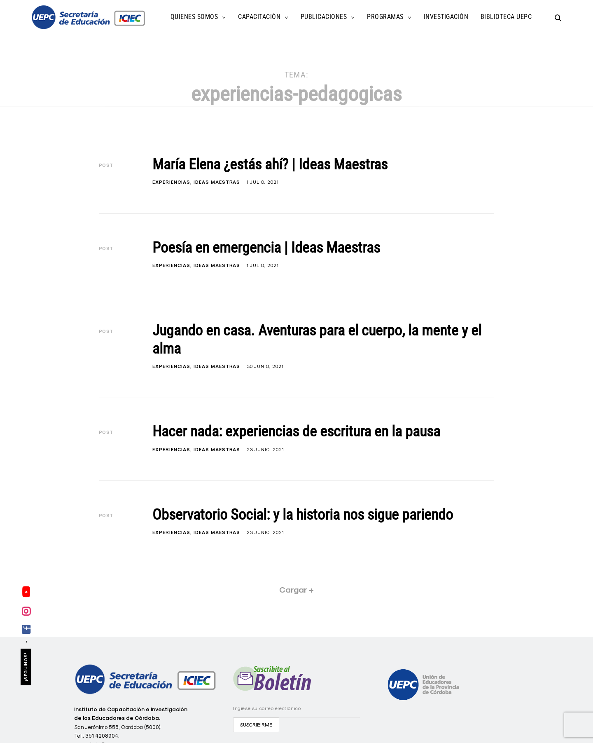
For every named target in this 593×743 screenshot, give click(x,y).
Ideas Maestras (217, 182)
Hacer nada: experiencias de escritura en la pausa (296, 431)
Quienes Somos (194, 17)
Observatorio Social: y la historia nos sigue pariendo (302, 514)
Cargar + (296, 589)
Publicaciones (324, 17)
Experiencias (171, 182)
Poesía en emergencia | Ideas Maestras (266, 247)
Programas (385, 17)
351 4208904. (102, 735)
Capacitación (259, 17)
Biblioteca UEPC (506, 17)
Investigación (446, 17)
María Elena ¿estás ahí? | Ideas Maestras (270, 164)
